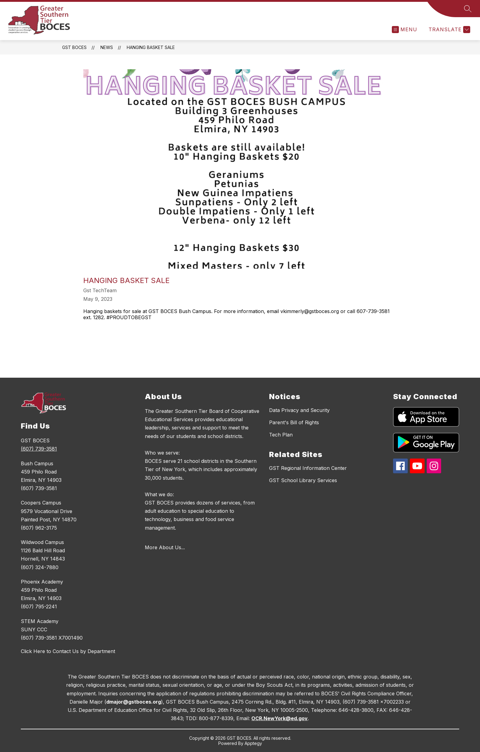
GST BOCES (74, 47)
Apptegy (253, 743)
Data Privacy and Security (299, 410)
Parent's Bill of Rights (294, 422)
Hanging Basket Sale (151, 47)
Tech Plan (281, 435)
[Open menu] (404, 29)
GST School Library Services (303, 480)
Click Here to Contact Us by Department (68, 651)
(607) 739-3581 (39, 449)
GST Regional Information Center (308, 468)
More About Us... (165, 547)
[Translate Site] (448, 29)
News (106, 47)
